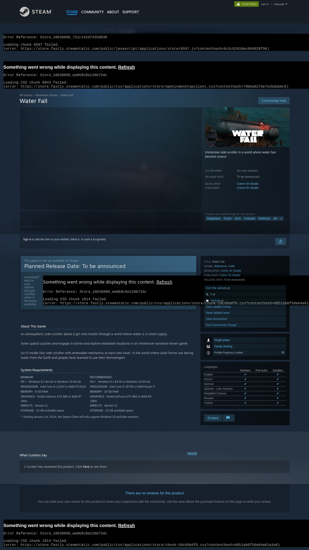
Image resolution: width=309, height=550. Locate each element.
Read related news (218, 390)
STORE (72, 12)
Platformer (264, 224)
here (86, 467)
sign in (264, 4)
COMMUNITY (92, 12)
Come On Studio (248, 189)
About (113, 12)
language (279, 4)
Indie (232, 343)
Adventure (220, 343)
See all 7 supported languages (222, 326)
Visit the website (218, 365)
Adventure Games (46, 100)
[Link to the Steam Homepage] (39, 15)
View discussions (216, 396)
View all (192, 453)
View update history (218, 384)
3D (275, 224)
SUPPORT (130, 12)
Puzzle (227, 224)
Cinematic (249, 224)
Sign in (27, 244)
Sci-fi (237, 224)
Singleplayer (214, 224)
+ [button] (281, 224)
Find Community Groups (221, 402)
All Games (26, 100)
